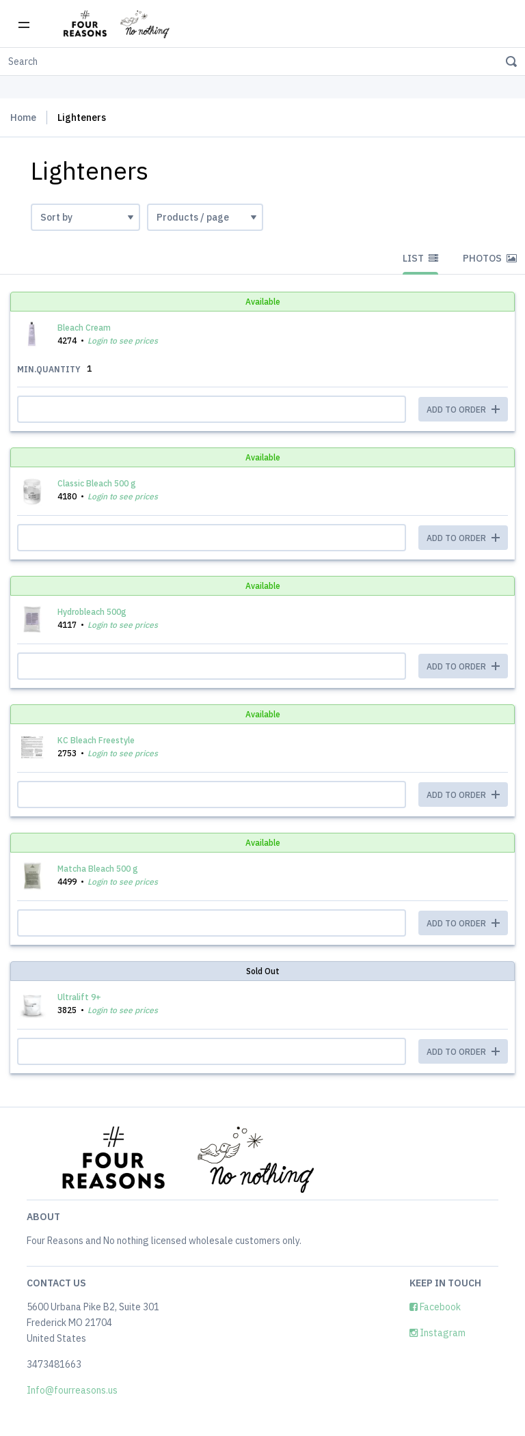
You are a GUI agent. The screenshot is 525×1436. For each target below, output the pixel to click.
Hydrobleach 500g (91, 612)
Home (23, 117)
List (420, 258)
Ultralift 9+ (79, 997)
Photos (490, 258)
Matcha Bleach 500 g (97, 869)
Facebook (435, 1307)
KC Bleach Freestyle (96, 740)
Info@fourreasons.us (72, 1390)
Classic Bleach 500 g (96, 483)
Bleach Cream (84, 327)
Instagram (437, 1333)
